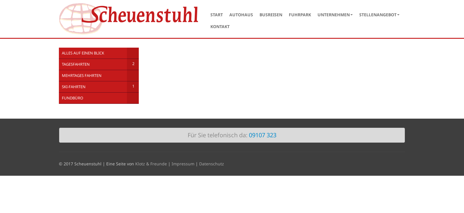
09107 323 (262, 135)
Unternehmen (335, 14)
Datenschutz (211, 164)
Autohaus (241, 14)
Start (216, 14)
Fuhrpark (300, 14)
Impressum (183, 164)
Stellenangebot (379, 14)
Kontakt (220, 26)
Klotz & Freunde (151, 164)
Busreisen (271, 14)
